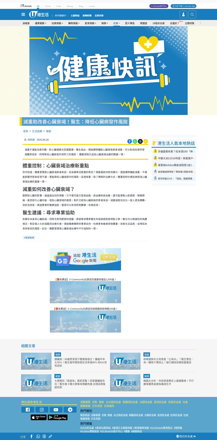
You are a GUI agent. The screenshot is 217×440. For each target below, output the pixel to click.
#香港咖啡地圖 (141, 427)
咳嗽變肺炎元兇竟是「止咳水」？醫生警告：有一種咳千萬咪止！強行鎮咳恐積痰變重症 (168, 360)
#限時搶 (178, 427)
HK (38, 6)
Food (58, 6)
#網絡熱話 (136, 431)
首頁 (25, 131)
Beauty (70, 6)
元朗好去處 (146, 402)
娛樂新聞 (87, 16)
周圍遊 (143, 23)
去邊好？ (174, 23)
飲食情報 (89, 23)
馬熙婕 (31, 139)
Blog (81, 6)
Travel (48, 6)
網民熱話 (85, 415)
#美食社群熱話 (103, 427)
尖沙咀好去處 (113, 402)
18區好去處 (158, 23)
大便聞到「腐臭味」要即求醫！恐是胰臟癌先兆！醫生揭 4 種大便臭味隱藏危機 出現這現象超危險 (79, 384)
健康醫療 (29, 237)
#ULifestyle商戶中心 (111, 431)
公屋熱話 (75, 16)
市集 (94, 402)
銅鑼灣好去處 (130, 402)
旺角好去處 (174, 402)
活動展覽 (85, 402)
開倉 (101, 402)
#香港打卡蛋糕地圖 (122, 427)
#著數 (127, 431)
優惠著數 (39, 23)
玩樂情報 (56, 23)
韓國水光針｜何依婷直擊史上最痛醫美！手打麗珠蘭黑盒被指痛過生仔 (168, 382)
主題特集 (189, 23)
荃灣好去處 (160, 402)
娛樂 (103, 23)
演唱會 (26, 23)
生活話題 (37, 131)
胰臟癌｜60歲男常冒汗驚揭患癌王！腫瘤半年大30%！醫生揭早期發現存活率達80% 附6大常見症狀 (80, 362)
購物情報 (73, 23)
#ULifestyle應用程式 (161, 427)
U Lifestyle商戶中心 (159, 6)
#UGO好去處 (87, 427)
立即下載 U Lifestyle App (185, 6)
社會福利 (109, 405)
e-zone (92, 6)
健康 (48, 131)
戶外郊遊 (97, 405)
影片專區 (130, 23)
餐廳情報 (85, 405)
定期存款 (99, 16)
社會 (115, 23)
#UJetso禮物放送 (89, 431)
